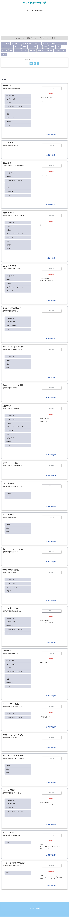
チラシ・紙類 (32, 46)
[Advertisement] (34, 25)
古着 (58, 46)
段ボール (17, 46)
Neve (2, 915)
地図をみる (51, 88)
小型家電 (52, 46)
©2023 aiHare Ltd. (34, 907)
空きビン (4, 50)
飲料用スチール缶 (27, 43)
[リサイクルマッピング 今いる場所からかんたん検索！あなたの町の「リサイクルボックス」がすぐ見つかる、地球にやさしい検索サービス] (34, 2)
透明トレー (40, 50)
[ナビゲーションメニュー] (66, 3)
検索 (31, 63)
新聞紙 (24, 46)
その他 (4, 54)
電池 (11, 50)
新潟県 (29, 38)
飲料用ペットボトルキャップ (50, 43)
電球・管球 (49, 50)
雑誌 (40, 46)
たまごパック (24, 50)
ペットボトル (5, 43)
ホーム (17, 38)
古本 (16, 50)
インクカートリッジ (60, 50)
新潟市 (41, 38)
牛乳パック (63, 43)
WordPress (13, 915)
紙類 (45, 46)
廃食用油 (32, 50)
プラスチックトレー (7, 46)
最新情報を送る (51, 134)
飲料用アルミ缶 (16, 43)
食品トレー (37, 43)
